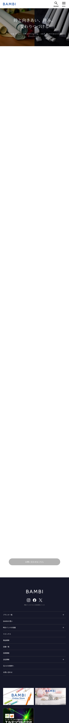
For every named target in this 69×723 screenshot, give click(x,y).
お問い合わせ (7, 677)
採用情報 (6, 658)
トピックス (7, 639)
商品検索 (6, 645)
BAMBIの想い (8, 626)
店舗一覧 (6, 651)
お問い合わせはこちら (34, 566)
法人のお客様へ (8, 671)
